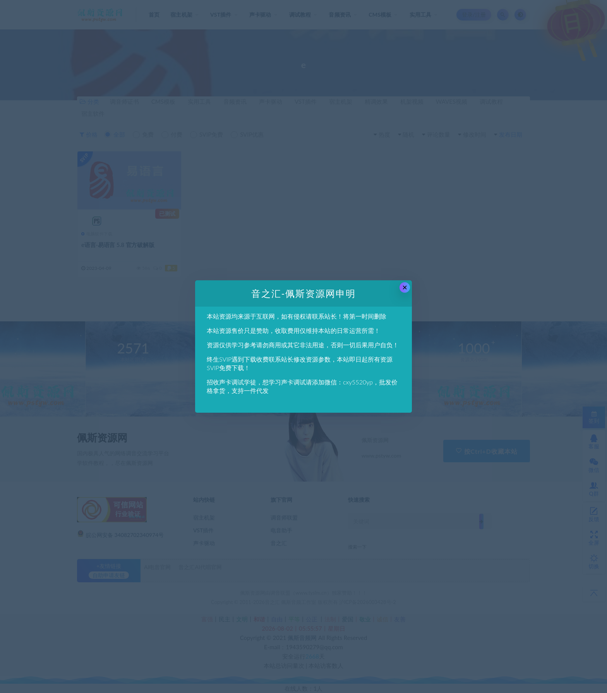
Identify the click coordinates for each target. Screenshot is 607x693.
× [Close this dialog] (404, 287)
